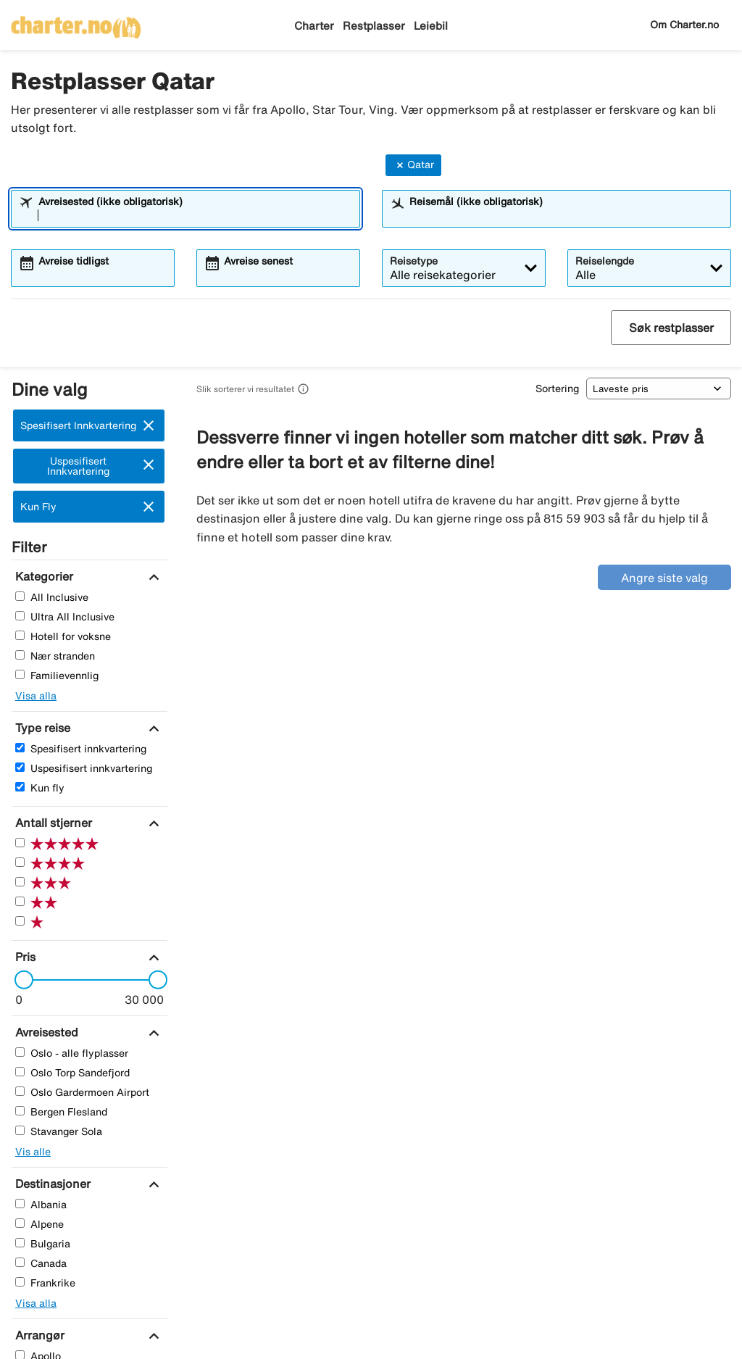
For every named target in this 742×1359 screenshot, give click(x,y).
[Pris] (24, 957)
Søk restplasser (671, 327)
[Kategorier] (42, 576)
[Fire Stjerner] (20, 862)
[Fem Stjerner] (20, 842)
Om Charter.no (684, 25)
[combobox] (195, 215)
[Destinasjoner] (51, 1183)
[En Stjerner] (20, 921)
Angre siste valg (664, 577)
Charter (314, 25)
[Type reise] (41, 727)
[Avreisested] (45, 1032)
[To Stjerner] (20, 901)
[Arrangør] (38, 1335)
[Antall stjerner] (52, 822)
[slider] (19, 980)
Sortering (557, 388)
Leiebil (431, 25)
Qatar (413, 165)
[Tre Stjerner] (20, 881)
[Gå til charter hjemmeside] (76, 22)
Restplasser (374, 25)
